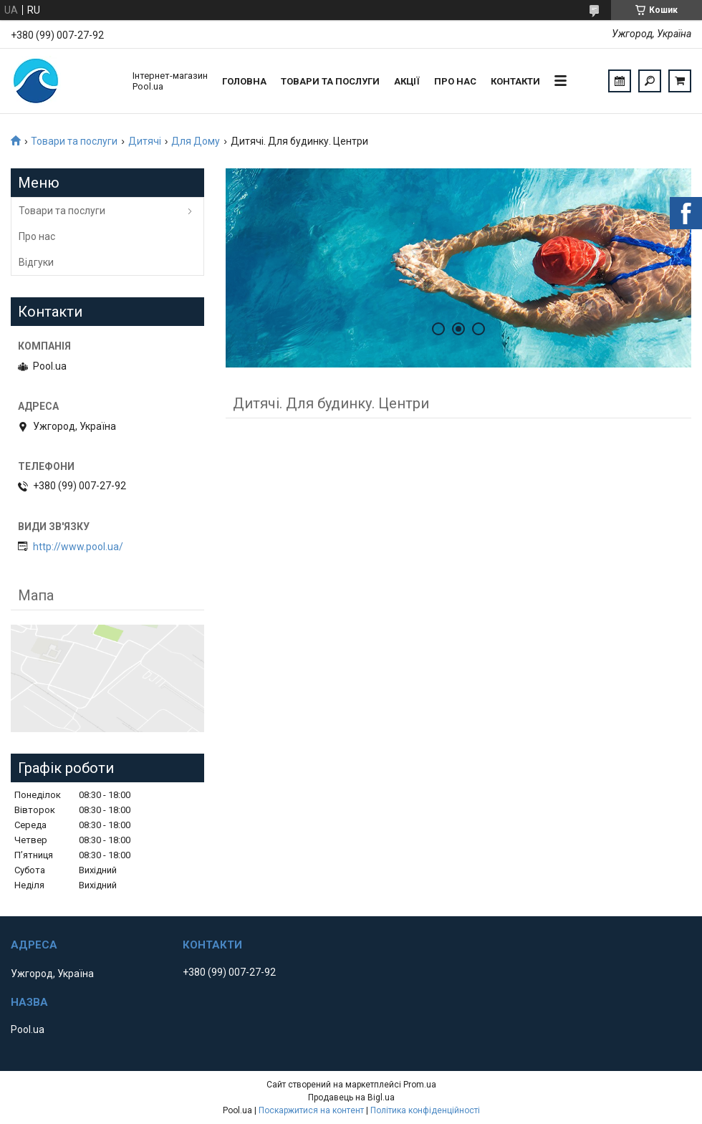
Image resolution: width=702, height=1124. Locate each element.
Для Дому (195, 141)
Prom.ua (419, 1085)
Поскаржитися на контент (311, 1110)
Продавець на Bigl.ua (351, 1097)
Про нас (455, 81)
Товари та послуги (330, 81)
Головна (244, 81)
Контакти (515, 81)
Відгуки (36, 262)
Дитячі (144, 141)
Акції (407, 81)
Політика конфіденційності (425, 1110)
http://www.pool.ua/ (78, 546)
